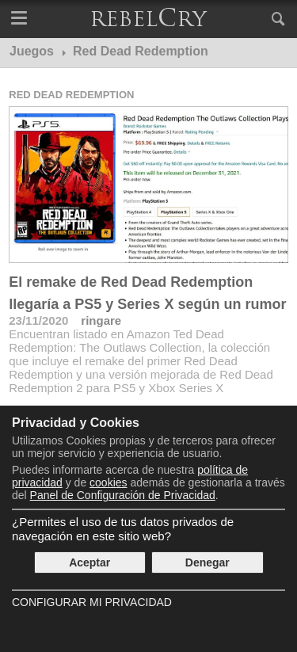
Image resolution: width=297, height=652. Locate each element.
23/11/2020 (38, 320)
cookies (108, 482)
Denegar (207, 562)
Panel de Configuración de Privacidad (122, 495)
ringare (101, 320)
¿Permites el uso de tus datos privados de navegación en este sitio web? (123, 529)
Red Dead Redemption (71, 95)
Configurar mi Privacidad (92, 602)
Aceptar (89, 562)
